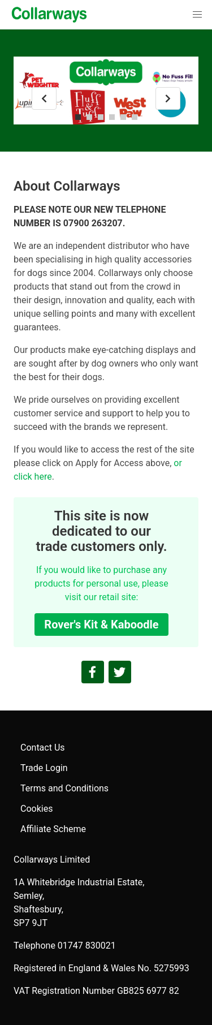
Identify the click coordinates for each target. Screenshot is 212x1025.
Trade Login (44, 768)
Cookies (36, 808)
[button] (197, 14)
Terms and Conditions (64, 788)
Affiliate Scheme (53, 829)
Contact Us (42, 747)
